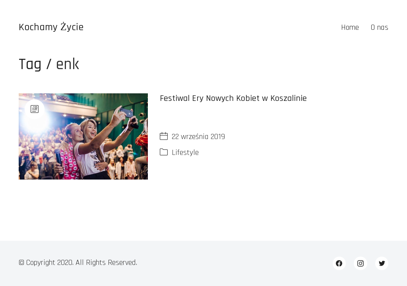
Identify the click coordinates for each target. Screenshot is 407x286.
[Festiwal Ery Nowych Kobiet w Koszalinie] (83, 136)
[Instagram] (360, 263)
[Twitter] (382, 263)
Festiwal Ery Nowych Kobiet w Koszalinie (233, 98)
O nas (379, 27)
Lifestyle (185, 152)
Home (350, 27)
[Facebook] (339, 263)
